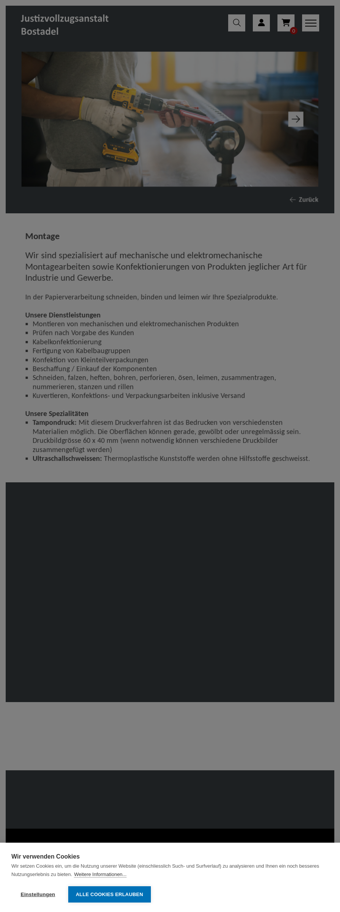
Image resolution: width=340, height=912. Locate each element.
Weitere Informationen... (100, 874)
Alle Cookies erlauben (109, 894)
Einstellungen (37, 894)
